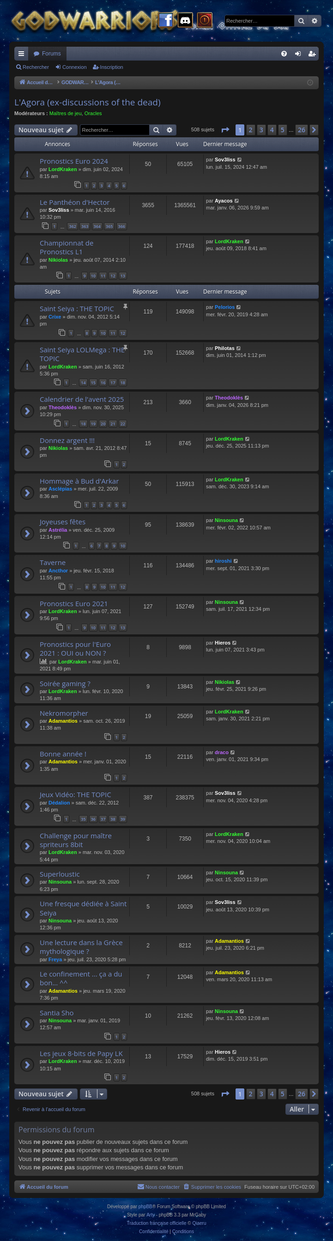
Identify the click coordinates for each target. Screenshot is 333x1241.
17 (112, 383)
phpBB (145, 1206)
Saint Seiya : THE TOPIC (77, 308)
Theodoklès (62, 407)
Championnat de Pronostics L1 (66, 247)
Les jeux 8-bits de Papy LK (81, 1053)
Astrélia (57, 530)
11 (103, 276)
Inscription (111, 67)
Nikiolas (58, 260)
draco (222, 752)
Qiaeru (199, 1223)
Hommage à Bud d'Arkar (79, 480)
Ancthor (58, 570)
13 (123, 276)
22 (123, 424)
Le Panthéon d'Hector (74, 202)
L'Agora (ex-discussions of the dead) (87, 102)
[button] (225, 129)
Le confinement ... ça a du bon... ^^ (81, 978)
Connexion (74, 67)
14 (83, 383)
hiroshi (223, 561)
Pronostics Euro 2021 (74, 603)
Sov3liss (225, 159)
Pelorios (225, 307)
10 (93, 276)
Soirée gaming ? (65, 683)
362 (72, 226)
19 (93, 424)
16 (103, 383)
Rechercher (36, 67)
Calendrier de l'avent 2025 (82, 399)
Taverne (53, 562)
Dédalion (59, 802)
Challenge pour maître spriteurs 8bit (76, 840)
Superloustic (60, 874)
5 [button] (283, 129)
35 (83, 819)
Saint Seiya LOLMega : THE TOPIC (82, 354)
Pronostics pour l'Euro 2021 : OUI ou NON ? (75, 648)
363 (84, 226)
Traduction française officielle (157, 1223)
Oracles (93, 113)
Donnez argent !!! (67, 440)
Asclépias (60, 488)
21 (112, 424)
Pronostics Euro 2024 (74, 161)
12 (112, 276)
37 (103, 819)
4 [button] (272, 129)
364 (97, 226)
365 (109, 226)
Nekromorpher (64, 713)
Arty (150, 1214)
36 (93, 819)
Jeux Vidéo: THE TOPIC (75, 794)
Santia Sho (57, 1012)
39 (123, 819)
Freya (55, 959)
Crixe (54, 316)
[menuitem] (284, 54)
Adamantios (63, 721)
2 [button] (251, 129)
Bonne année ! (63, 753)
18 (123, 383)
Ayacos (224, 200)
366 (121, 226)
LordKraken (62, 169)
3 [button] (261, 129)
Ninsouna (226, 520)
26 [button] (301, 129)
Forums (51, 53)
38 (112, 819)
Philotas (225, 348)
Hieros (222, 642)
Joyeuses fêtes (62, 521)
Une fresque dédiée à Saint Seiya (83, 908)
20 (103, 424)
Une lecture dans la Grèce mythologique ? (81, 947)
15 (93, 383)
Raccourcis (23, 55)
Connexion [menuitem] (300, 55)
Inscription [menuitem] (314, 55)
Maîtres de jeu (65, 113)
